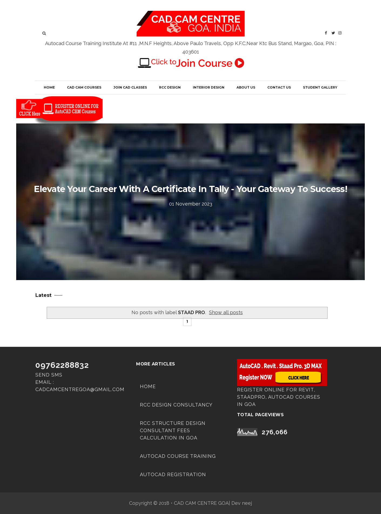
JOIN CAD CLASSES (130, 87)
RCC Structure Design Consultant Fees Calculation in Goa (172, 430)
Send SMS (48, 375)
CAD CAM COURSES (84, 87)
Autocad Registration (173, 474)
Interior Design (208, 87)
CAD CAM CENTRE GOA (201, 503)
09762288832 (62, 365)
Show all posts (226, 312)
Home (49, 87)
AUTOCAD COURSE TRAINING (178, 456)
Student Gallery (320, 87)
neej (247, 503)
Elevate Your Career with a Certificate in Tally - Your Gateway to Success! (190, 189)
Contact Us (279, 87)
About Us (246, 87)
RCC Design (170, 87)
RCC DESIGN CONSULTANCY (176, 405)
